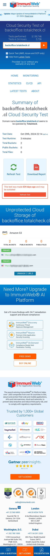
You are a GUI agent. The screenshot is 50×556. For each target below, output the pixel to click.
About (35, 91)
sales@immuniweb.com (25, 502)
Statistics (14, 83)
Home (14, 75)
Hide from (19, 57)
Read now (29, 16)
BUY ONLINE (25, 363)
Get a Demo (25, 476)
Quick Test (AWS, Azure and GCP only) (27, 53)
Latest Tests (24, 57)
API (39, 83)
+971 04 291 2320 (35, 533)
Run (44, 45)
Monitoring (31, 75)
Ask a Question (8, 553)
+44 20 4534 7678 (35, 512)
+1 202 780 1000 (13, 533)
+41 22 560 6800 (13, 512)
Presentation (41, 553)
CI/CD (29, 83)
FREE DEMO (25, 356)
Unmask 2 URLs (25, 273)
